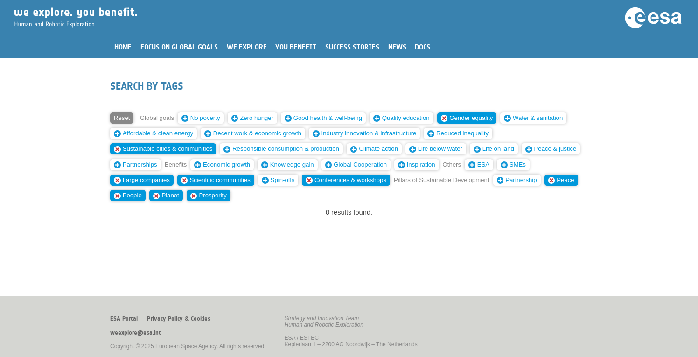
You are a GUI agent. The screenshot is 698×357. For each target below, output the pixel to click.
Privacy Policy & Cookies (178, 318)
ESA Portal (124, 318)
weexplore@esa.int (135, 332)
